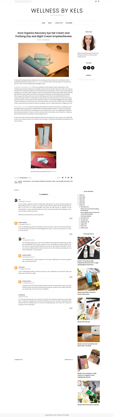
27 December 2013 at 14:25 (24, 269)
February (83, 228)
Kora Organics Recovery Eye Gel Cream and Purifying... (90, 213)
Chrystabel (21, 267)
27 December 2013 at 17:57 (28, 283)
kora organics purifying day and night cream (43, 181)
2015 (80, 201)
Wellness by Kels (57, 11)
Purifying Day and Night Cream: (23, 87)
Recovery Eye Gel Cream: (21, 106)
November (84, 218)
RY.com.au (53, 171)
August (83, 224)
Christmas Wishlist (86, 216)
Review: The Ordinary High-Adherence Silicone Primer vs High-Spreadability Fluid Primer (88, 263)
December (84, 207)
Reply (71, 218)
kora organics (27, 181)
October (83, 220)
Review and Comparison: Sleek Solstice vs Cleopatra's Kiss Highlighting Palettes (87, 375)
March (82, 226)
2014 (80, 203)
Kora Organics (39, 81)
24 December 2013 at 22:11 (28, 257)
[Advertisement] (43, 346)
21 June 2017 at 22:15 (23, 296)
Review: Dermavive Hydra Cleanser (88, 405)
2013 (80, 205)
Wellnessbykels (22, 222)
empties (20, 181)
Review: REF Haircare (84, 322)
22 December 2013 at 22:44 (24, 201)
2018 (80, 195)
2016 (80, 199)
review (20, 182)
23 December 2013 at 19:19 (24, 224)
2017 (80, 197)
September (84, 222)
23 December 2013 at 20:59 (28, 240)
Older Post (68, 359)
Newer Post (19, 359)
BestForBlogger (65, 415)
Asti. (19, 199)
